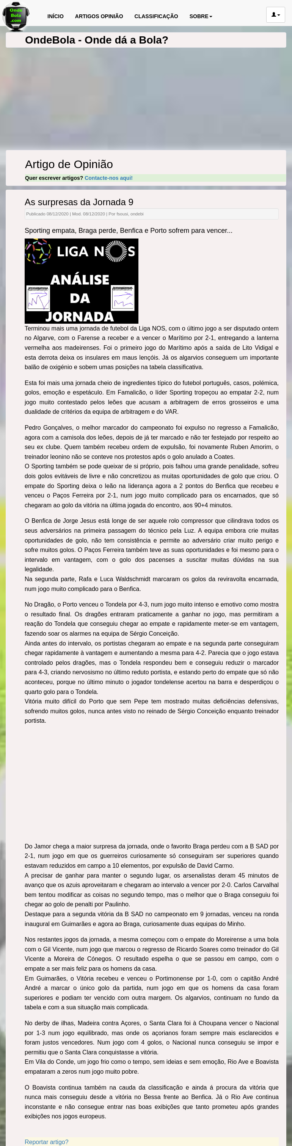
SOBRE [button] (201, 16)
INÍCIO (55, 16)
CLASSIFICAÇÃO (156, 16)
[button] (275, 15)
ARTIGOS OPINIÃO (99, 16)
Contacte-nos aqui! (109, 178)
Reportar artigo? (47, 1142)
